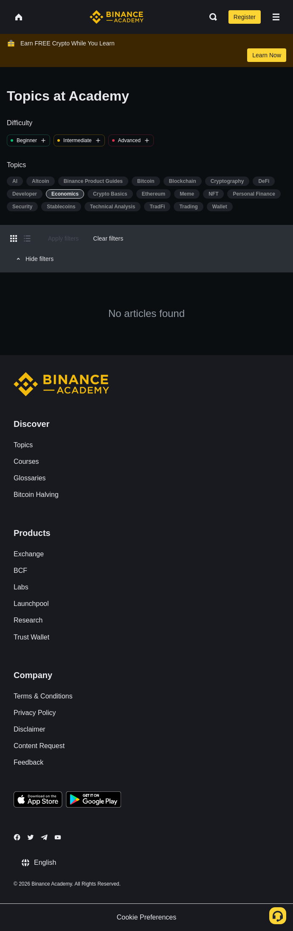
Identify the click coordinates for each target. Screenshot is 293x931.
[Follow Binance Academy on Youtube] (57, 837)
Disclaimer (29, 729)
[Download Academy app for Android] (93, 800)
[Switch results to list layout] (27, 238)
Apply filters (63, 238)
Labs (21, 587)
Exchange (29, 554)
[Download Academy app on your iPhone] (38, 800)
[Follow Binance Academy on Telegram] (44, 837)
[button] (276, 17)
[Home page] (117, 17)
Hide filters (34, 259)
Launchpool (31, 603)
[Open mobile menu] (276, 17)
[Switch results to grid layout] (13, 238)
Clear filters (108, 238)
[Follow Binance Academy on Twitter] (30, 837)
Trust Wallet (31, 637)
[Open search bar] (210, 17)
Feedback (28, 762)
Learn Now (266, 55)
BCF (20, 570)
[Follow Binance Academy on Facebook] (17, 837)
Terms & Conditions (43, 696)
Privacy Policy (35, 712)
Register (245, 17)
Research (28, 620)
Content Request (39, 745)
